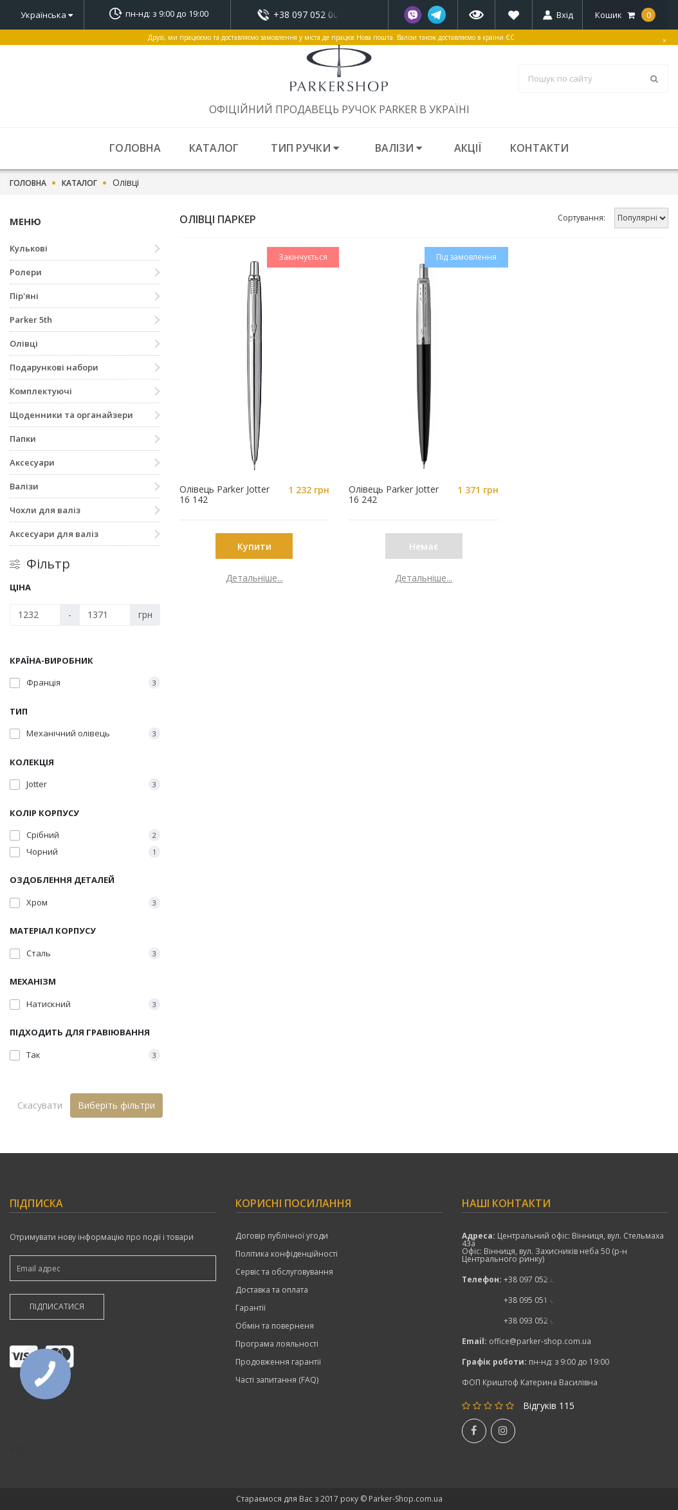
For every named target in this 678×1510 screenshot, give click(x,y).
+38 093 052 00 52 (537, 1320)
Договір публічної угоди (281, 1236)
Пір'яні (24, 296)
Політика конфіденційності (286, 1254)
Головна (135, 148)
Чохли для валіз (45, 510)
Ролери (26, 272)
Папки (23, 438)
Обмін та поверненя (274, 1326)
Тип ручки (305, 148)
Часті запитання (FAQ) (276, 1380)
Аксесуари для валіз (54, 534)
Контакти (539, 148)
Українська (47, 15)
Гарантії (250, 1308)
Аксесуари (32, 462)
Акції (468, 148)
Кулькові (29, 248)
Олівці (24, 343)
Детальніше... (254, 578)
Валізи (398, 148)
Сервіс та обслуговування (284, 1272)
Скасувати (39, 1105)
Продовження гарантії (278, 1362)
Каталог (214, 148)
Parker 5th (31, 319)
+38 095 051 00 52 (537, 1300)
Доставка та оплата (271, 1290)
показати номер (309, 14)
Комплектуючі (41, 391)
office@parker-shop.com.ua (540, 1341)
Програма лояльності (276, 1344)
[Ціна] (35, 615)
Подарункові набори (54, 367)
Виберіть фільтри (116, 1105)
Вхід (564, 15)
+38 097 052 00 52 (309, 15)
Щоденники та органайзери (71, 415)
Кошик (625, 15)
